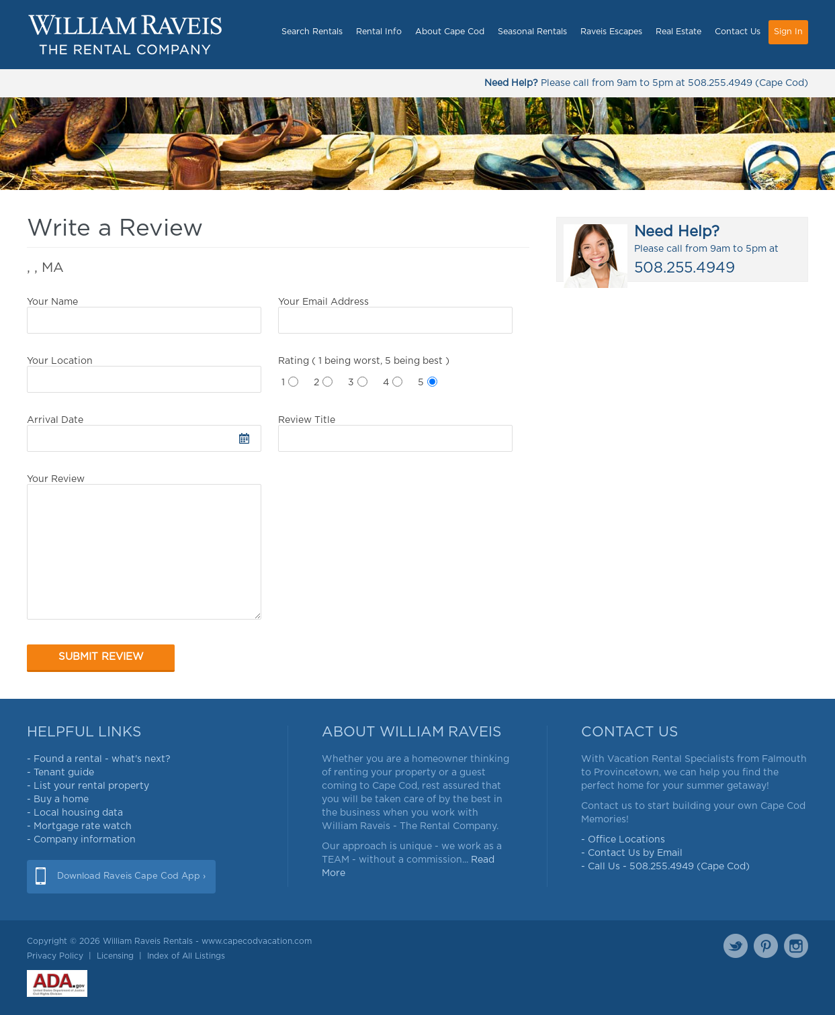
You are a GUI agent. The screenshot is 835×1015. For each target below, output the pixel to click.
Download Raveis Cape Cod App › (131, 876)
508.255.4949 (720, 83)
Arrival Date (144, 434)
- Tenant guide (60, 772)
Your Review (144, 547)
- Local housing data (75, 813)
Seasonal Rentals (532, 32)
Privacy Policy (55, 956)
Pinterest (766, 946)
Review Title (395, 434)
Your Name (144, 315)
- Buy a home (58, 799)
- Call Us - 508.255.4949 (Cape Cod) (665, 866)
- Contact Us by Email (632, 853)
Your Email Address (395, 315)
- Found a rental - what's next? (99, 759)
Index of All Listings (186, 956)
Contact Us (737, 32)
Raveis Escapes (611, 32)
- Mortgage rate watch (79, 826)
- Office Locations (623, 839)
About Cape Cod (449, 32)
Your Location (144, 374)
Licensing (115, 956)
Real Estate (678, 32)
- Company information (81, 839)
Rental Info (379, 32)
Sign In (788, 32)
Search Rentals (312, 32)
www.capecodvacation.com (257, 941)
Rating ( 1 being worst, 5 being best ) (363, 361)
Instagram (796, 946)
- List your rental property (88, 786)
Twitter (735, 946)
